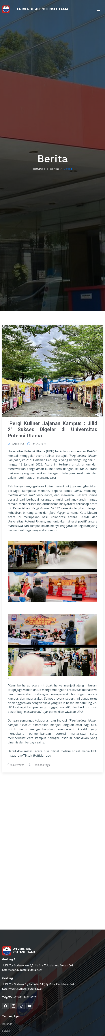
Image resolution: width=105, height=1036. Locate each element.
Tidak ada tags (41, 765)
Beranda (39, 169)
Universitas (17, 765)
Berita (54, 169)
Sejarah (6, 1030)
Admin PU (18, 444)
